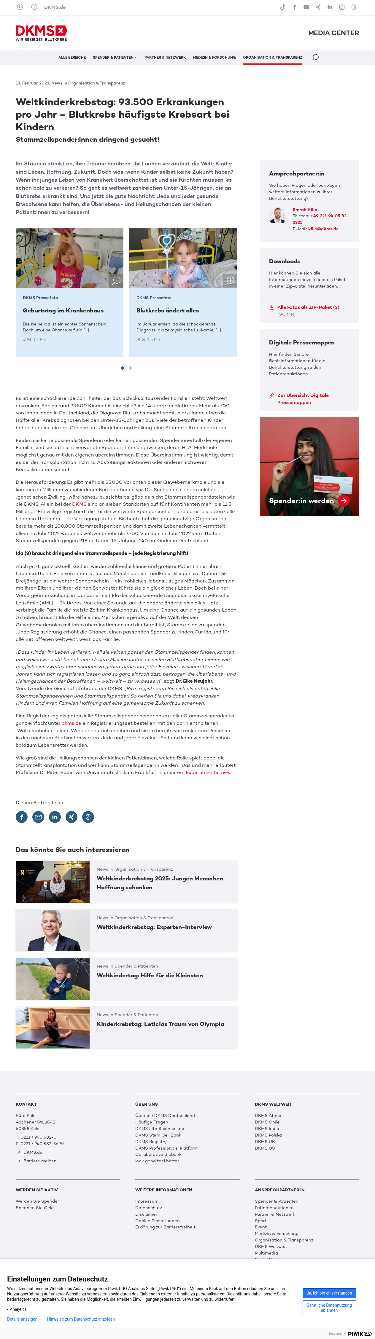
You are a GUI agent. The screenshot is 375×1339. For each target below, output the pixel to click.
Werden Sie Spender (37, 1201)
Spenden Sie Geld (35, 1207)
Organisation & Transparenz (284, 1240)
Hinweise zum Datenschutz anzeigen (81, 1319)
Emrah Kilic (305, 209)
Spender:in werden (309, 466)
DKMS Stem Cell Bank (158, 1135)
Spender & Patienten (276, 1201)
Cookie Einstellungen (157, 1220)
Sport (260, 1220)
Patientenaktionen (274, 1207)
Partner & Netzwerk (275, 1214)
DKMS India (267, 1128)
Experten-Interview (208, 772)
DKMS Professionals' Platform (166, 1148)
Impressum (146, 1201)
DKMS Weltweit (271, 1246)
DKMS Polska (268, 1135)
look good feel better (157, 1161)
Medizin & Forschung (276, 1233)
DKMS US (265, 1148)
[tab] (122, 368)
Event (261, 1227)
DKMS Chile (267, 1122)
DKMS (79, 504)
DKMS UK (265, 1141)
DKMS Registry (151, 1141)
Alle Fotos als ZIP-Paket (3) (304, 310)
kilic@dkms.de (323, 229)
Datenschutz (148, 1207)
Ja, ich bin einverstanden (329, 1293)
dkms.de (71, 723)
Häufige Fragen (151, 1122)
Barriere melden (36, 1161)
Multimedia (266, 1253)
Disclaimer (146, 1214)
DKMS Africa (268, 1115)
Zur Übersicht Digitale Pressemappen (299, 398)
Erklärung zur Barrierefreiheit (165, 1227)
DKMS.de (55, 7)
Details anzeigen (22, 1319)
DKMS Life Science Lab (159, 1128)
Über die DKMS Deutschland (165, 1115)
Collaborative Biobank (158, 1154)
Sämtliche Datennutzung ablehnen (329, 1308)
